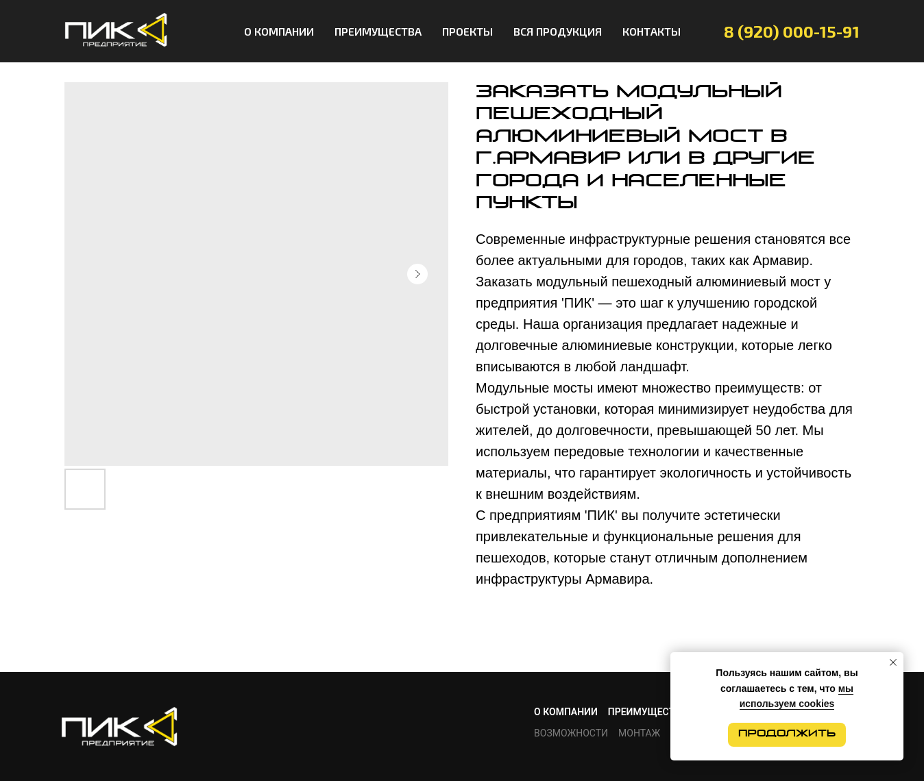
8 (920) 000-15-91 (792, 31)
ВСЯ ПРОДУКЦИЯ (557, 31)
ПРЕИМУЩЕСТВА (378, 31)
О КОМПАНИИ (279, 31)
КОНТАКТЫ (651, 31)
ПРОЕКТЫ (467, 31)
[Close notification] (893, 662)
